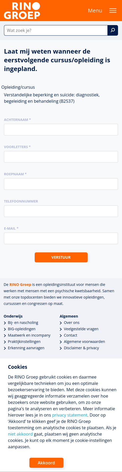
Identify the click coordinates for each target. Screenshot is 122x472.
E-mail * (11, 228)
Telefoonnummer (21, 201)
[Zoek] (112, 30)
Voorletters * (17, 146)
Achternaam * (17, 119)
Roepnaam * (15, 174)
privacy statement (69, 415)
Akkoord (46, 463)
